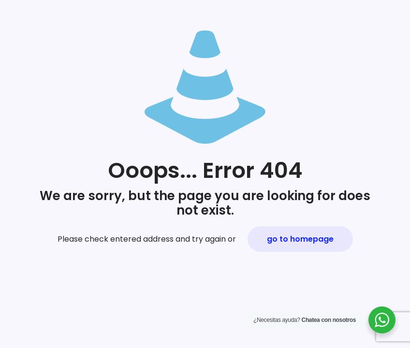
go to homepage (300, 239)
